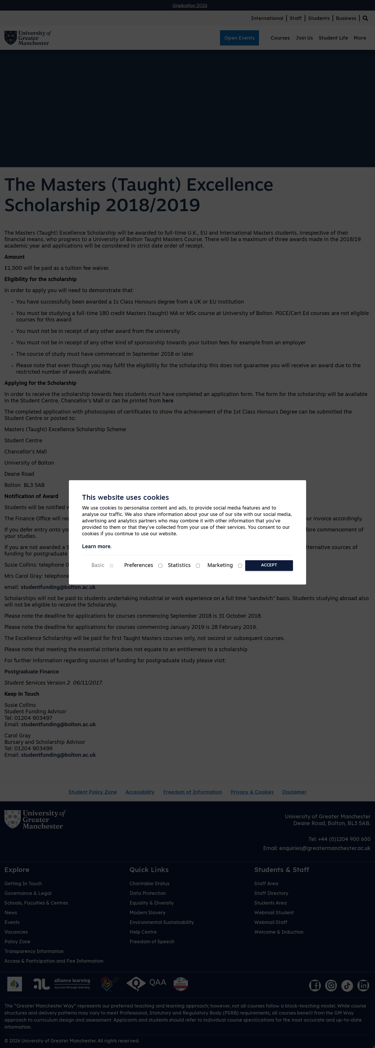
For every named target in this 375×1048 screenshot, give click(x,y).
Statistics (179, 565)
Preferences (138, 565)
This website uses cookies (125, 498)
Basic (97, 565)
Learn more (96, 547)
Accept (269, 565)
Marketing (220, 565)
